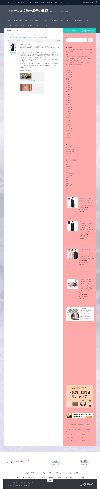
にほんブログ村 (55, 464)
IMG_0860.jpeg (32, 91)
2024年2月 (69, 102)
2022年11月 (69, 130)
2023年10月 (69, 109)
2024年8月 (69, 93)
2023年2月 (69, 124)
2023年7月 (69, 115)
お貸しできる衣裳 (33, 2)
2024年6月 (69, 95)
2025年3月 (69, 82)
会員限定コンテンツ (33, 25)
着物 (67, 187)
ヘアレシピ (69, 162)
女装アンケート (64, 2)
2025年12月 (69, 72)
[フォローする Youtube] (89, 30)
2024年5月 (69, 96)
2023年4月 (69, 121)
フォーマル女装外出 (71, 161)
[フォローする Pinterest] (85, 30)
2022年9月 (69, 134)
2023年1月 (69, 126)
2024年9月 (69, 91)
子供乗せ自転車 (70, 174)
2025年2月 (69, 83)
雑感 (67, 190)
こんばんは (35, 37)
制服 (67, 164)
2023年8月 (69, 113)
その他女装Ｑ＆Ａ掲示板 (24, 37)
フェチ (68, 157)
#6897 (58, 40)
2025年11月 (69, 74)
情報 (67, 177)
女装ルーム (69, 168)
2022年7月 (69, 137)
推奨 (67, 181)
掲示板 (9, 25)
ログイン (44, 25)
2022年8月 (69, 135)
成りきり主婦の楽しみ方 (19, 2)
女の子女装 (69, 166)
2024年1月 (69, 104)
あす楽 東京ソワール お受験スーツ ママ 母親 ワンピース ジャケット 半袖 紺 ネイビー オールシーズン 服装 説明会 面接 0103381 (86, 202)
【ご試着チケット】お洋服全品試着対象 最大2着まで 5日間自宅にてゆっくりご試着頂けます (85, 312)
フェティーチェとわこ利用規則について (82, 2)
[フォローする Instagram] (82, 30)
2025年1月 (69, 85)
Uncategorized (70, 149)
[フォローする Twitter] (92, 30)
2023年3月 (69, 122)
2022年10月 (69, 132)
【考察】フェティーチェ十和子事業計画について (78, 56)
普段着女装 (69, 185)
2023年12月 (69, 106)
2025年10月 (69, 76)
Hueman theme (26, 485)
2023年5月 (69, 119)
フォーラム (14, 37)
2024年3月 (69, 100)
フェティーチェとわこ (72, 159)
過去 (67, 188)
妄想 (67, 172)
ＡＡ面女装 (69, 146)
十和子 (74, 426)
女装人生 (68, 170)
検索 (67, 37)
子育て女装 (69, 175)
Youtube (16, 25)
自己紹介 (23, 25)
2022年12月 (69, 128)
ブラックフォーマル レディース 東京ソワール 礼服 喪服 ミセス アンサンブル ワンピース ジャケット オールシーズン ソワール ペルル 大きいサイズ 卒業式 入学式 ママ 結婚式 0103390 (86, 227)
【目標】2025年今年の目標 (73, 434)
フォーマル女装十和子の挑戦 (28, 11)
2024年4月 (69, 98)
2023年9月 (69, 111)
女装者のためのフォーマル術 (49, 2)
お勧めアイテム (70, 151)
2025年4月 (69, 80)
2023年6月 (69, 117)
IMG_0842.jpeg (32, 80)
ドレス (68, 155)
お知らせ (68, 153)
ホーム (7, 2)
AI (66, 148)
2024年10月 (69, 89)
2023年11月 (69, 108)
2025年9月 (69, 78)
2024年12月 (69, 87)
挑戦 (67, 179)
